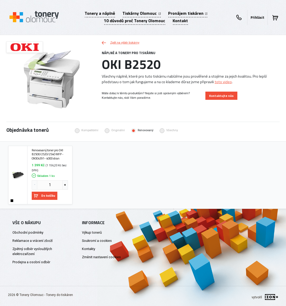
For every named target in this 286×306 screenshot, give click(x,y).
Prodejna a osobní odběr (31, 262)
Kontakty (88, 249)
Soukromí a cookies (97, 241)
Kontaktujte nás (221, 95)
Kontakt (180, 20)
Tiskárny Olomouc (141, 13)
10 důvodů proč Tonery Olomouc (134, 20)
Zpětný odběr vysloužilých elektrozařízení (32, 251)
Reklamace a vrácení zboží (32, 241)
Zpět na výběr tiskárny (120, 42)
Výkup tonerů (92, 232)
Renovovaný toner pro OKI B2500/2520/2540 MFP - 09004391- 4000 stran (47, 154)
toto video (223, 82)
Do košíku (44, 195)
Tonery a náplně (100, 13)
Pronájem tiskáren (187, 13)
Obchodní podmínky (27, 232)
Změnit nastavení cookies (101, 257)
